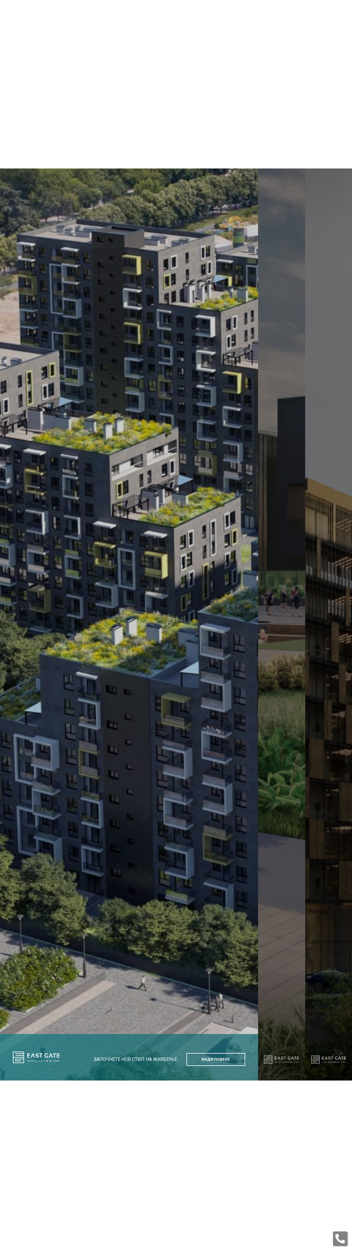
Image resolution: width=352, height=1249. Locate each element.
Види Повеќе (216, 1023)
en (306, 65)
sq (331, 65)
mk (318, 65)
